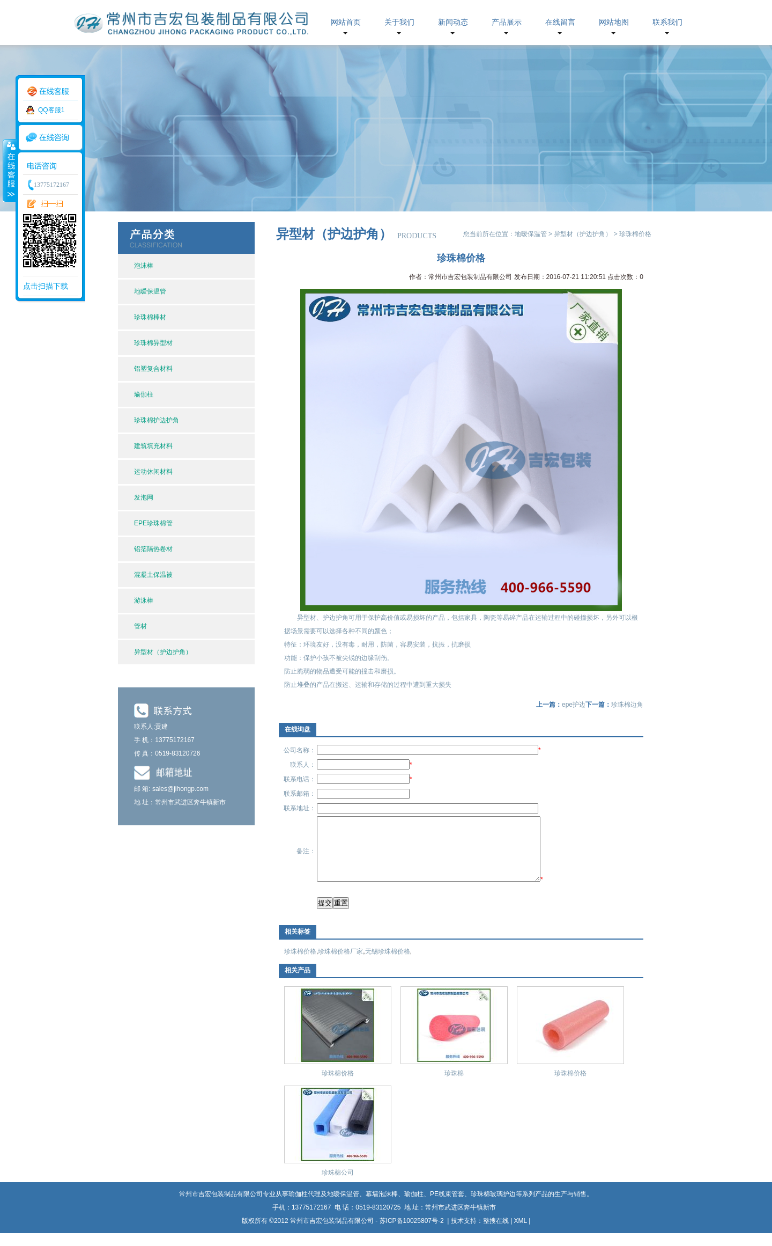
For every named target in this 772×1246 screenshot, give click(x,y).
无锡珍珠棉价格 (387, 964)
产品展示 (507, 22)
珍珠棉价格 (300, 964)
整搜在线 (496, 1233)
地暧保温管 (150, 291)
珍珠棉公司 (338, 1185)
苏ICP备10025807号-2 (413, 1233)
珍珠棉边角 (627, 704)
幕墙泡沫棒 (382, 1207)
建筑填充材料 (153, 446)
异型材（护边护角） (163, 652)
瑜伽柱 (143, 394)
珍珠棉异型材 (153, 343)
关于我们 (399, 22)
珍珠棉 (454, 1086)
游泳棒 (143, 600)
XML (520, 1233)
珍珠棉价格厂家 (340, 964)
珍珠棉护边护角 (156, 420)
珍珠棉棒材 (150, 317)
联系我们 (667, 22)
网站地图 (614, 22)
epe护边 (573, 704)
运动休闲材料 (153, 471)
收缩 (9, 170)
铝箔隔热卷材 (153, 549)
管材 (140, 626)
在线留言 (560, 22)
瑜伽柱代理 (304, 1207)
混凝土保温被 (153, 574)
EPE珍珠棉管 (153, 523)
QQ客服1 (51, 110)
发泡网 (143, 497)
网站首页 (346, 22)
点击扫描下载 (45, 286)
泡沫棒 (143, 265)
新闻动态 (453, 22)
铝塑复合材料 (153, 368)
